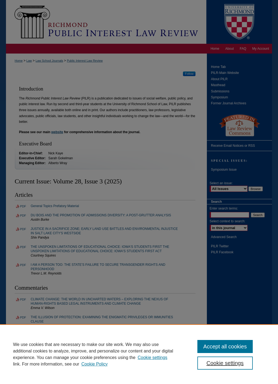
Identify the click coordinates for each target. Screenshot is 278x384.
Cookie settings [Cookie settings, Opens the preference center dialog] (225, 363)
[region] (139, 354)
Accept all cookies (225, 346)
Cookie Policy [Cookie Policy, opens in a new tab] (94, 364)
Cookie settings (152, 357)
